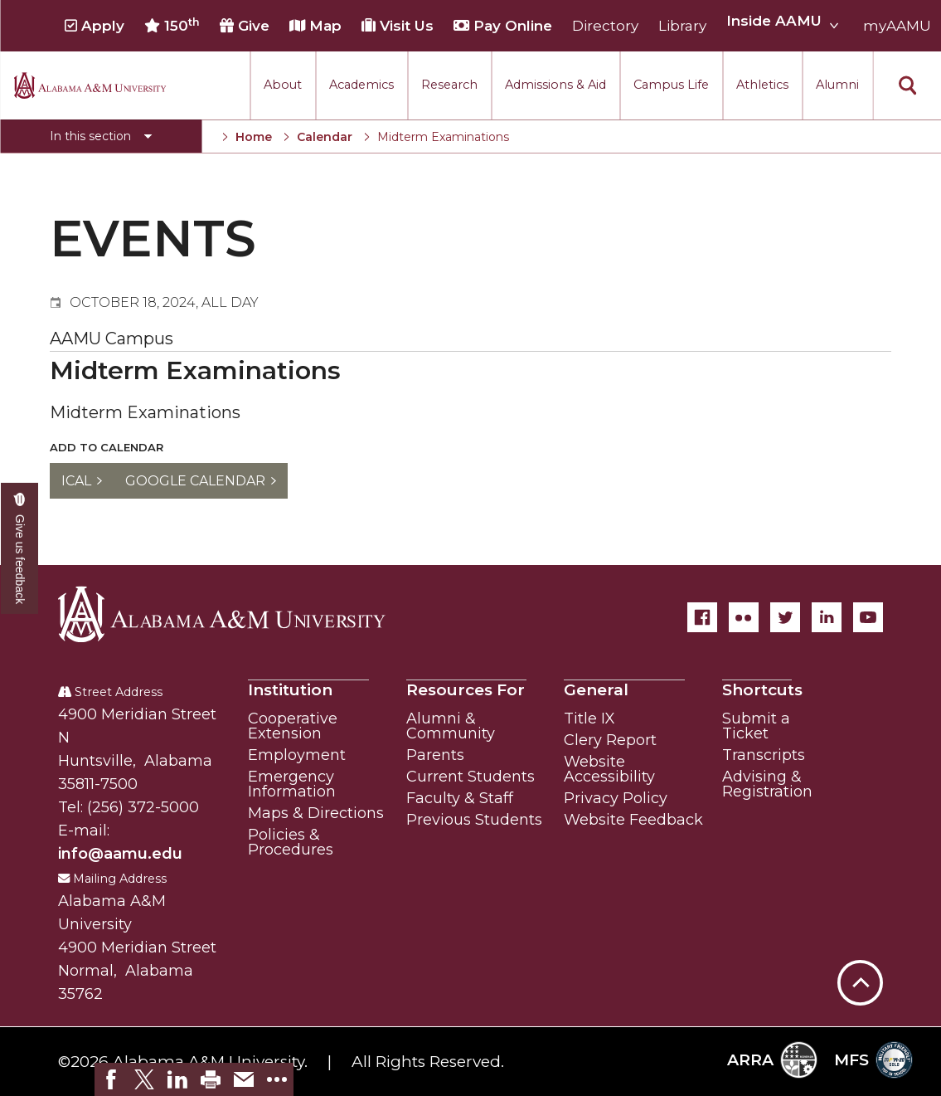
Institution (290, 689)
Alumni (837, 84)
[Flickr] (744, 617)
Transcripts (763, 755)
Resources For (465, 689)
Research (449, 84)
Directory (605, 25)
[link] (111, 1079)
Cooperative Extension (292, 726)
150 (172, 25)
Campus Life (671, 84)
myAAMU (897, 25)
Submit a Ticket (756, 726)
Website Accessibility (609, 769)
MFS (873, 1060)
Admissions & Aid (555, 84)
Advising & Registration (767, 784)
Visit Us (397, 25)
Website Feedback (633, 820)
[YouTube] (868, 617)
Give (244, 25)
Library (682, 25)
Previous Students (474, 820)
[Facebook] (702, 617)
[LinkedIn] (827, 617)
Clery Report (610, 740)
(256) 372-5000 (143, 807)
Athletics (762, 84)
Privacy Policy (615, 798)
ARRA (772, 1060)
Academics (361, 84)
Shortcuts (762, 689)
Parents (435, 755)
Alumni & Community (450, 726)
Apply (94, 25)
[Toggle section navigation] (100, 136)
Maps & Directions (316, 813)
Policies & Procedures (290, 842)
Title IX (589, 718)
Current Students (470, 776)
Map (315, 25)
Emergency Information (292, 784)
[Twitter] (785, 617)
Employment (297, 755)
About (283, 84)
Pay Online (503, 25)
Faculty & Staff (459, 798)
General (596, 689)
